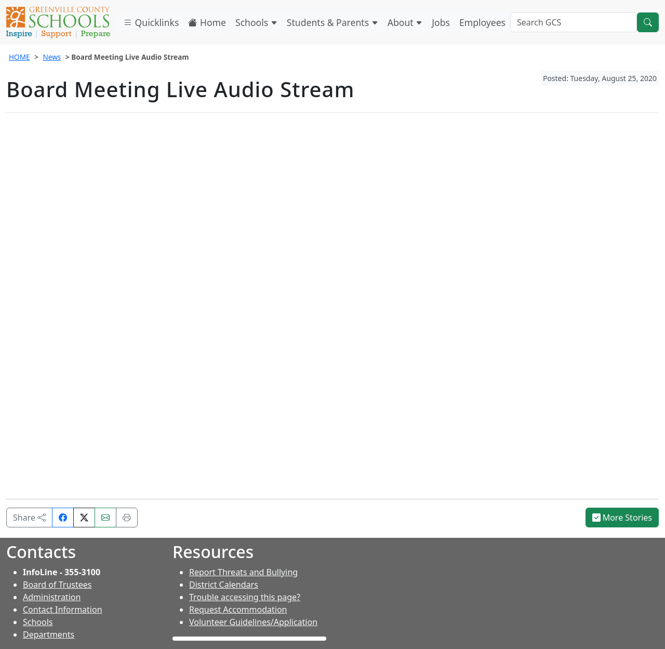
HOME (19, 57)
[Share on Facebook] (63, 517)
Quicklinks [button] (151, 22)
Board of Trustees (57, 584)
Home (207, 22)
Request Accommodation (238, 609)
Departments (48, 634)
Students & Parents (332, 22)
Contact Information (62, 609)
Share (29, 517)
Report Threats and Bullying (243, 572)
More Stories (622, 517)
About (405, 22)
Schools (256, 22)
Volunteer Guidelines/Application (253, 622)
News (52, 57)
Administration (52, 597)
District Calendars (223, 584)
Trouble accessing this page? (244, 597)
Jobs (441, 22)
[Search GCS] (573, 22)
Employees (482, 22)
